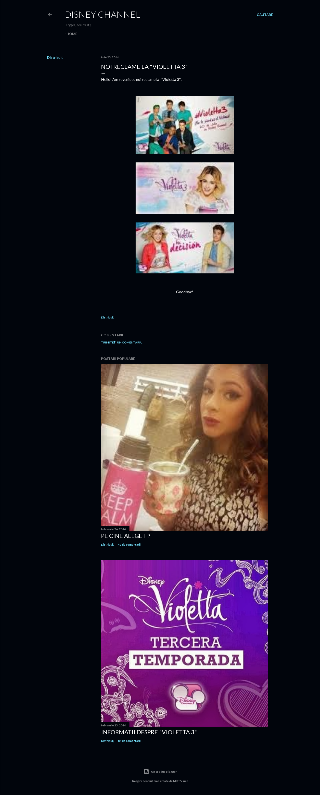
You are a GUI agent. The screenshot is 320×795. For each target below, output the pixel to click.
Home (71, 34)
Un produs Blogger (160, 772)
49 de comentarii (129, 544)
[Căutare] (265, 15)
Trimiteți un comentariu (121, 342)
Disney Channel (102, 14)
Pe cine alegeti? (125, 535)
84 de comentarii (129, 741)
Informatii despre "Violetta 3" (149, 731)
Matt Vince (180, 781)
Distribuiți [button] (55, 57)
